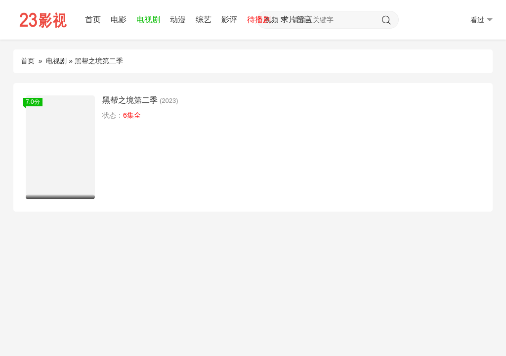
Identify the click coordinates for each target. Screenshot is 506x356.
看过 (481, 20)
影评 (229, 19)
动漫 (178, 19)
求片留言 (296, 19)
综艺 (203, 19)
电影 (118, 19)
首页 (93, 19)
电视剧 (148, 19)
